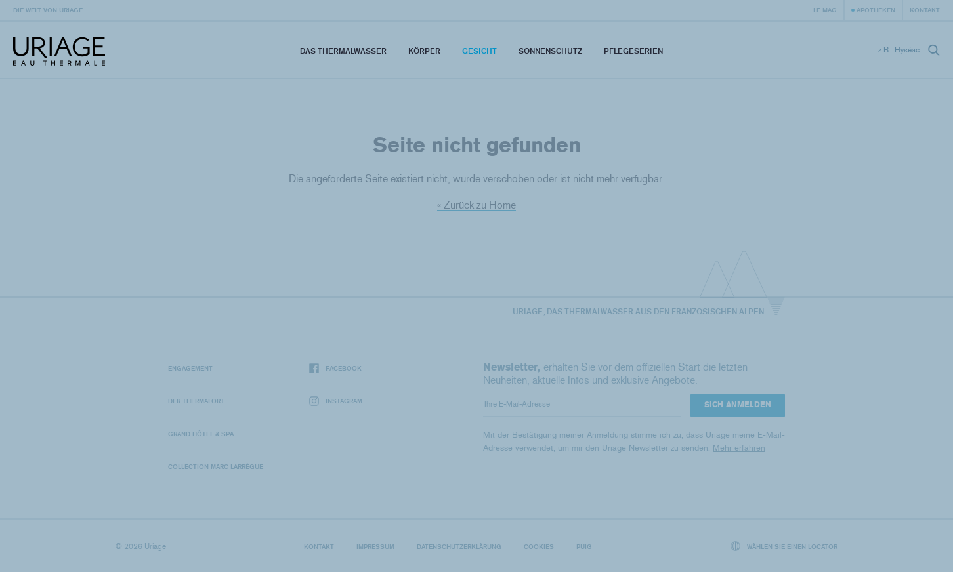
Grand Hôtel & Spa (201, 434)
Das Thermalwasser (343, 51)
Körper (424, 51)
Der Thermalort (196, 401)
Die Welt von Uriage (48, 10)
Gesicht (479, 51)
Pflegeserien (633, 51)
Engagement (190, 368)
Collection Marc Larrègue (215, 466)
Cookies (539, 546)
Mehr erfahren (739, 448)
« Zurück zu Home (476, 205)
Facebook (335, 368)
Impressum (375, 546)
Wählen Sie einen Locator (784, 546)
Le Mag (825, 10)
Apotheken (876, 10)
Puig (584, 546)
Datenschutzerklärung (459, 546)
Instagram (335, 401)
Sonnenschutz (550, 51)
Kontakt (925, 10)
